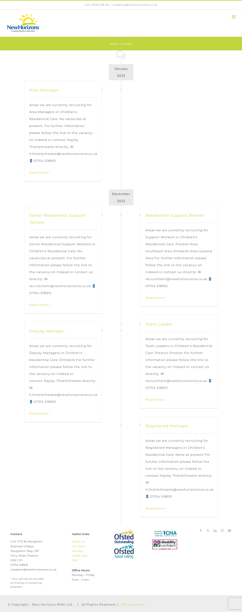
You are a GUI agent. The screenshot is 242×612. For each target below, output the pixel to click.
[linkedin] (215, 530)
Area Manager (44, 90)
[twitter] (208, 530)
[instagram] (222, 530)
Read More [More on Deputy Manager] (38, 413)
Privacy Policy (133, 604)
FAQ (75, 560)
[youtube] (229, 530)
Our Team (79, 546)
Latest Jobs (80, 555)
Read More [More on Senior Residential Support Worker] (38, 305)
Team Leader (159, 324)
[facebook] (200, 530)
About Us (78, 541)
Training (77, 551)
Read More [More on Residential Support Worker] (155, 298)
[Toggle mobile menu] (234, 17)
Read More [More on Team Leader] (155, 399)
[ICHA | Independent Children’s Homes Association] (164, 530)
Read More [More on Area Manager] (38, 172)
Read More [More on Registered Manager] (155, 508)
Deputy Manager (47, 331)
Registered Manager (167, 426)
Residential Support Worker (175, 215)
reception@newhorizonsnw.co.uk (134, 4)
